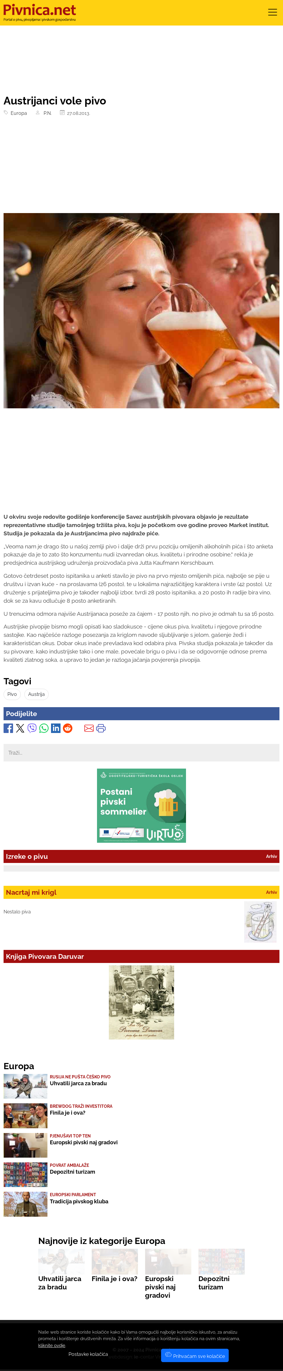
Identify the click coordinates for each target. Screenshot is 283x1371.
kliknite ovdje (51, 1345)
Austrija (36, 694)
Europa (17, 113)
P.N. (46, 113)
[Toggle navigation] (272, 14)
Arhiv (271, 856)
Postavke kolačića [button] (88, 1354)
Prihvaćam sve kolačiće (195, 1356)
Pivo (12, 694)
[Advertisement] (141, 168)
